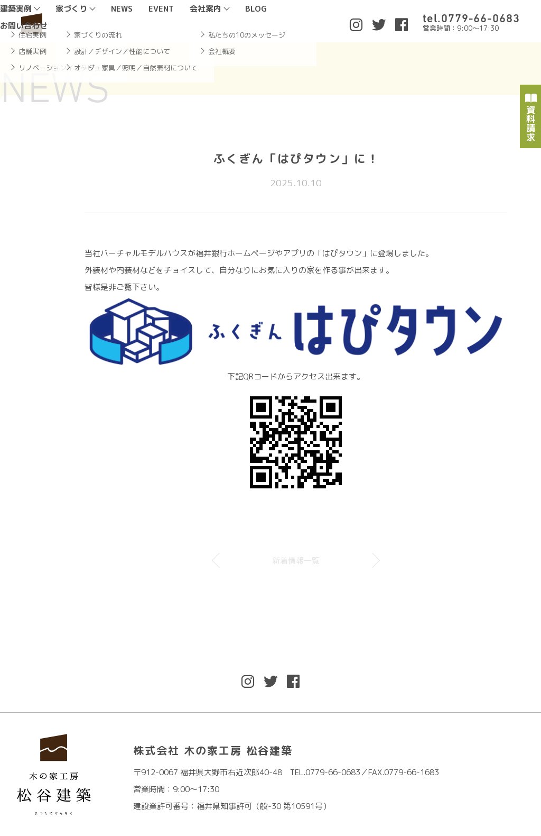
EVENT (161, 8)
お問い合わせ (24, 25)
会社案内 (205, 8)
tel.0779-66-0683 (471, 18)
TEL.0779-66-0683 (325, 772)
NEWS (122, 8)
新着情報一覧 (296, 560)
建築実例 (16, 8)
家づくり (71, 8)
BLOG (256, 8)
